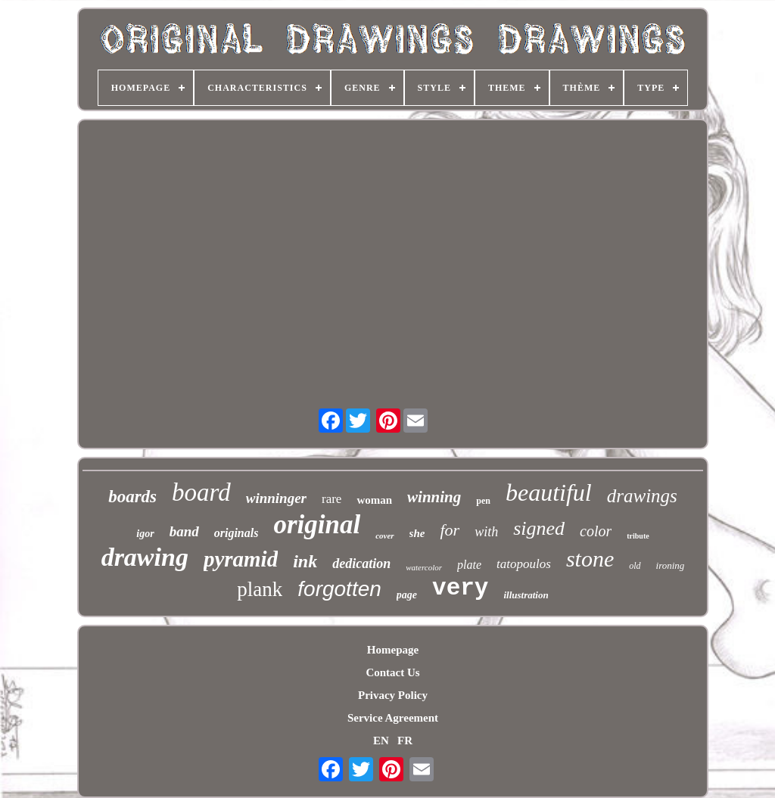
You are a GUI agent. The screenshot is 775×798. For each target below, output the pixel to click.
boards (132, 496)
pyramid (241, 559)
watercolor (424, 567)
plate (469, 564)
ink (305, 561)
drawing (144, 557)
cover (384, 535)
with (486, 531)
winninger (276, 498)
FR (404, 740)
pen (483, 500)
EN (381, 740)
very (460, 588)
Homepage (393, 650)
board (201, 492)
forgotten (339, 589)
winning (434, 497)
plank (259, 589)
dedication (361, 563)
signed (539, 528)
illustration (525, 595)
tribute (638, 536)
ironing (670, 565)
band (184, 531)
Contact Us (392, 672)
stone (590, 558)
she (417, 533)
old (634, 565)
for (449, 529)
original (316, 524)
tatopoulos (523, 564)
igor (145, 533)
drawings (642, 496)
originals (236, 532)
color (596, 531)
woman (374, 500)
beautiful (549, 492)
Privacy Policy (393, 695)
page (407, 595)
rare (331, 499)
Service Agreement (392, 718)
